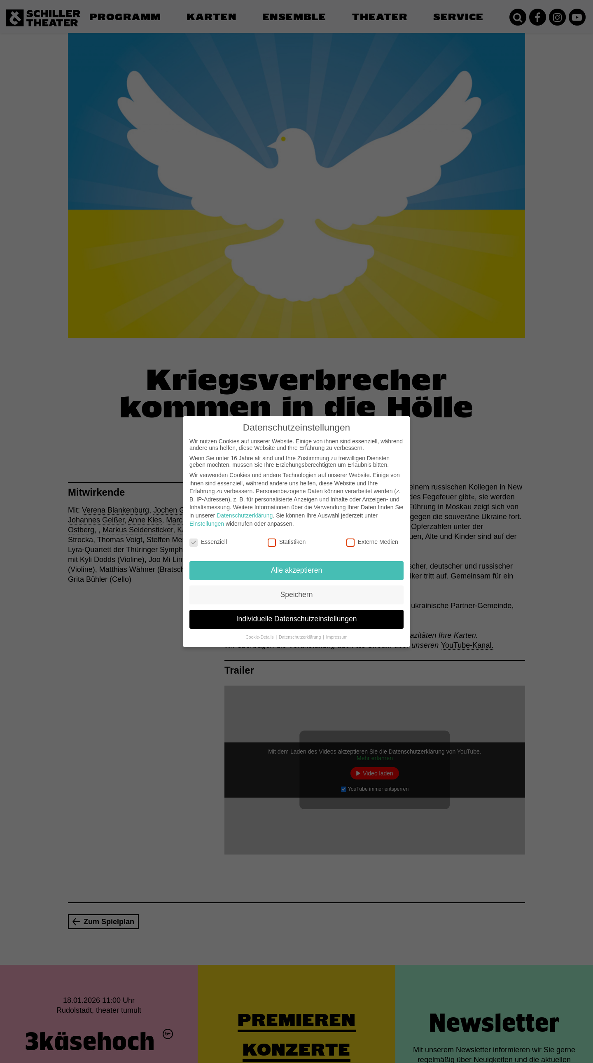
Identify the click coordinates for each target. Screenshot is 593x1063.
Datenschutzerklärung (245, 509)
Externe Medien (372, 535)
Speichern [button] (296, 588)
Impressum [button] (337, 630)
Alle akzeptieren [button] (296, 564)
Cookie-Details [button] (260, 630)
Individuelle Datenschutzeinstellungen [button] (296, 612)
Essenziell (208, 535)
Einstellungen (206, 516)
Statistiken (287, 535)
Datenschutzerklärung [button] (300, 630)
